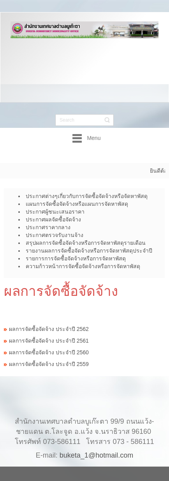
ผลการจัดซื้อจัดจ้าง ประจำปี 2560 (49, 352)
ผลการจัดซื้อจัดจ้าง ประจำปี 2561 (49, 341)
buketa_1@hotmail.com (96, 447)
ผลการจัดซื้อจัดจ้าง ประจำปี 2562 (49, 329)
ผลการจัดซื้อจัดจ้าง (61, 291)
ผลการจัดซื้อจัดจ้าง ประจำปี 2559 (49, 364)
